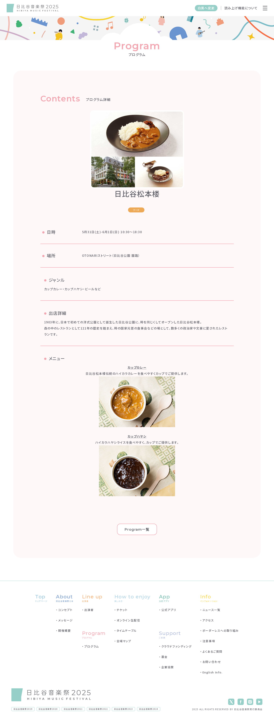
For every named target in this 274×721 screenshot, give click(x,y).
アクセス (208, 620)
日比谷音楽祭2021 (73, 708)
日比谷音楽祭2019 (23, 708)
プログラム (91, 646)
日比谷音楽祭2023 (123, 708)
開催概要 (64, 630)
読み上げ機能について (241, 8)
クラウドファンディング (176, 646)
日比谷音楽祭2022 (98, 708)
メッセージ (65, 620)
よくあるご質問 (212, 651)
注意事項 (208, 641)
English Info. (212, 672)
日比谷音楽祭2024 (148, 708)
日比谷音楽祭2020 (48, 708)
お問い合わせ (211, 662)
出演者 (89, 610)
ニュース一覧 (211, 610)
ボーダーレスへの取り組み (220, 630)
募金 (164, 657)
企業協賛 (167, 667)
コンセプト (65, 610)
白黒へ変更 (206, 8)
